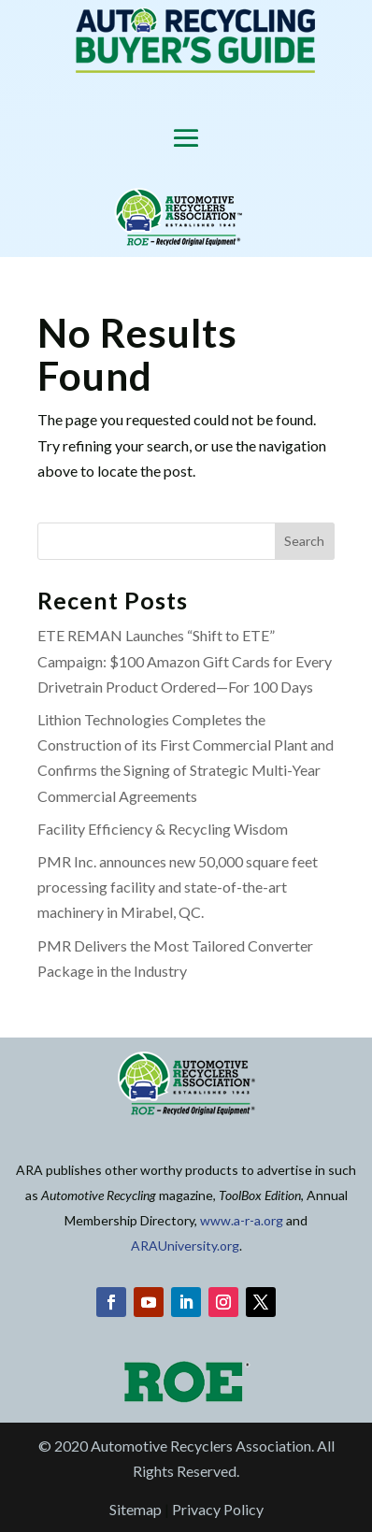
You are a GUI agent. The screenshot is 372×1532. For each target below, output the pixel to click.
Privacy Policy (218, 1509)
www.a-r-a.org (241, 1220)
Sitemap (135, 1509)
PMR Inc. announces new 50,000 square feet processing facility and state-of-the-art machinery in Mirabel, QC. (177, 886)
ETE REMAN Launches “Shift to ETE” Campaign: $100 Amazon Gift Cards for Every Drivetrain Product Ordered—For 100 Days (184, 660)
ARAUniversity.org (185, 1245)
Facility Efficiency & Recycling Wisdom (162, 829)
